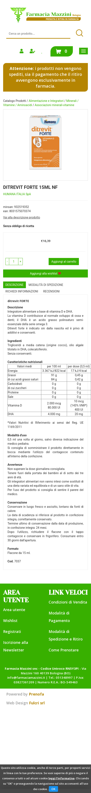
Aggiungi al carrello (63, 261)
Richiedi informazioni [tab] (21, 291)
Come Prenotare (64, 649)
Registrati (12, 631)
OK (53, 789)
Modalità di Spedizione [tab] (46, 285)
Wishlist (10, 620)
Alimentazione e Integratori (46, 101)
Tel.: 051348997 (60, 677)
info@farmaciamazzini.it (26, 677)
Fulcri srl (37, 702)
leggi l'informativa (61, 778)
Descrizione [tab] (14, 285)
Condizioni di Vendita (68, 602)
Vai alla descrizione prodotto (21, 217)
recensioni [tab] (51, 291)
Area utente (14, 609)
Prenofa (36, 694)
